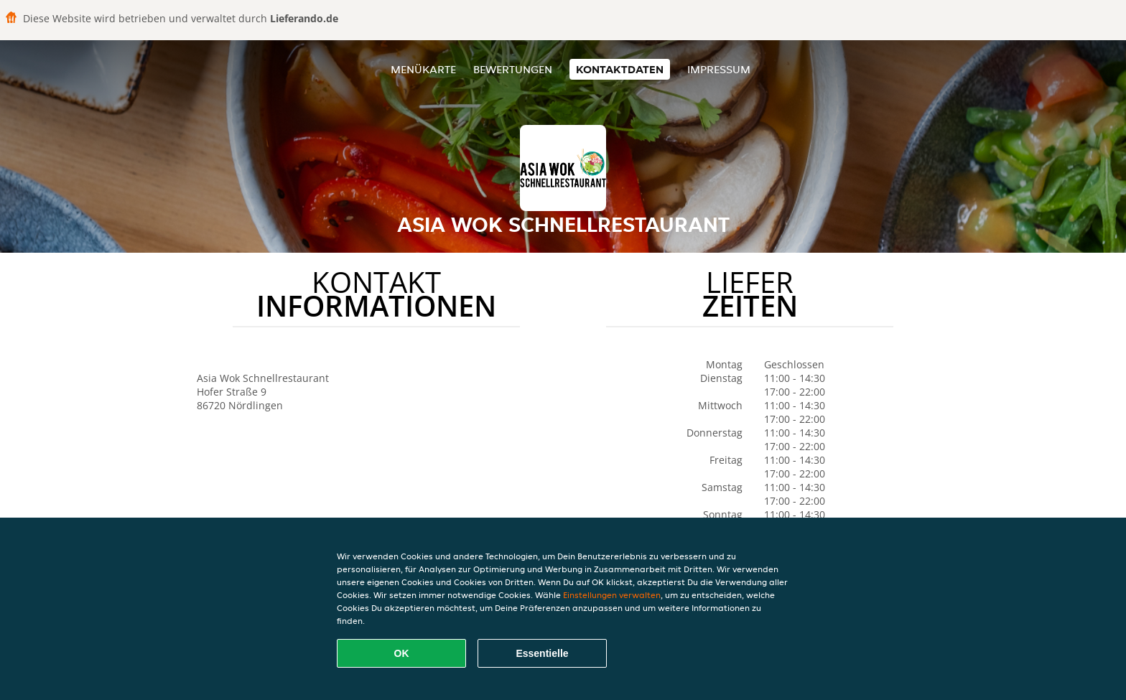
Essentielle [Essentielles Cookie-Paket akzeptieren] (542, 653)
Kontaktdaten (620, 69)
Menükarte (423, 69)
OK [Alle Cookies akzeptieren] (401, 653)
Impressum (718, 69)
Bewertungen (512, 69)
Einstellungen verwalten (612, 594)
